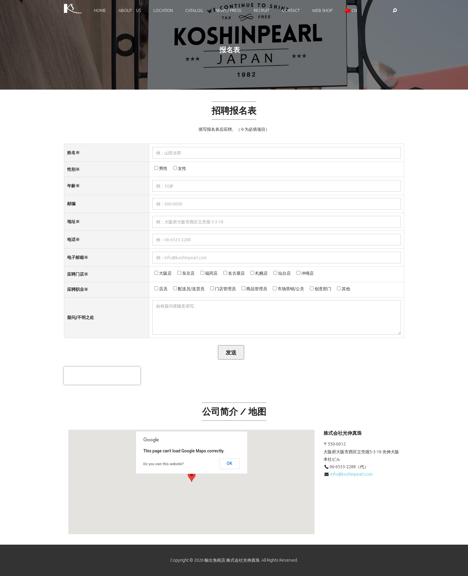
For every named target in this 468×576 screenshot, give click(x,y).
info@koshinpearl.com (351, 474)
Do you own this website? (163, 464)
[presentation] (102, 376)
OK (230, 463)
